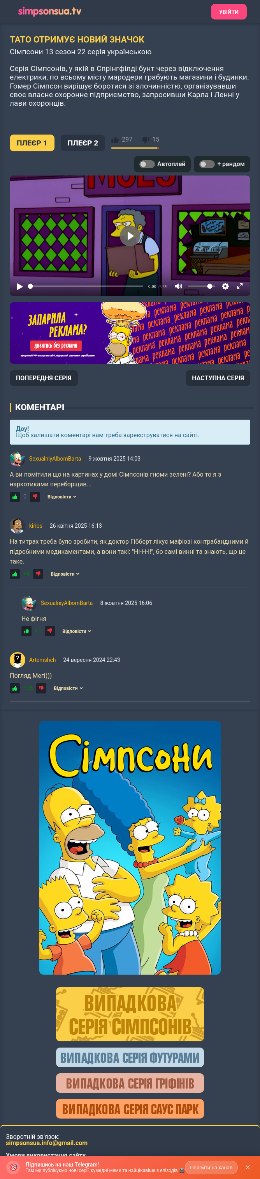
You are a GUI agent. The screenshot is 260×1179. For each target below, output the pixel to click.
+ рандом (222, 164)
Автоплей (162, 164)
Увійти (229, 12)
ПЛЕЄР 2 (83, 142)
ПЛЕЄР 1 (32, 142)
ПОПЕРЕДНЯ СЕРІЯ (44, 378)
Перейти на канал (211, 1167)
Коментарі (39, 407)
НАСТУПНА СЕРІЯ (218, 378)
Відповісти (61, 497)
